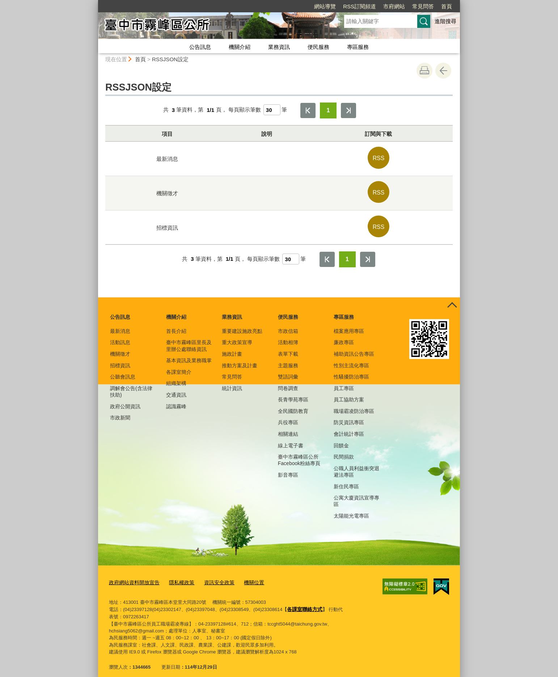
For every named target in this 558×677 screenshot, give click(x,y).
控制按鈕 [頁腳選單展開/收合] (452, 300)
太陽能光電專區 (351, 510)
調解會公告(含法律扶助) (131, 385)
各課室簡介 (178, 366)
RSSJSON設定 (170, 59)
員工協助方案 (349, 394)
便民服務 (318, 47)
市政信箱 (288, 325)
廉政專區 (344, 336)
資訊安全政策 (213, 576)
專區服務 (358, 47)
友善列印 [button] (424, 71)
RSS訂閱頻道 (359, 6)
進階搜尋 (445, 21)
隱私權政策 (177, 576)
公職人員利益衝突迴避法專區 (356, 465)
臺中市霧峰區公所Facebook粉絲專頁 (299, 454)
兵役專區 (288, 416)
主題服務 (288, 359)
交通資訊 (176, 389)
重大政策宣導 (237, 336)
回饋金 (341, 439)
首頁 (446, 6)
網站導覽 (325, 6)
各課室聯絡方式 (303, 602)
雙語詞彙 (288, 371)
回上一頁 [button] (443, 71)
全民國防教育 (293, 405)
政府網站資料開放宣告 (132, 576)
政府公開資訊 (125, 400)
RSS (378, 157)
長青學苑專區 (293, 394)
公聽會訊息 (122, 371)
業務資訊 (279, 47)
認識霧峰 (176, 400)
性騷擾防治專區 (351, 371)
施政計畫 (232, 348)
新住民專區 (346, 480)
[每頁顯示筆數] (271, 109)
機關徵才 (120, 348)
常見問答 (423, 6)
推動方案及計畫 (239, 359)
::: (95, 3)
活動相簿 (288, 336)
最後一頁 (348, 110)
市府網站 (394, 6)
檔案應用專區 (349, 325)
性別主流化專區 (351, 359)
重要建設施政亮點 (242, 325)
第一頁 (308, 110)
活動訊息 (120, 336)
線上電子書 (290, 439)
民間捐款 (344, 451)
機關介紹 (239, 47)
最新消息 (120, 325)
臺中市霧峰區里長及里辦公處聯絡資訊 (189, 340)
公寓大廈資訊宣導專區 (356, 495)
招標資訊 (120, 359)
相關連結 (288, 428)
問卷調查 (288, 382)
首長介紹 (176, 325)
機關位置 (245, 576)
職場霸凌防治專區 (354, 405)
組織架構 (176, 377)
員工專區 (344, 382)
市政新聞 (120, 412)
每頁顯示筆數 (244, 110)
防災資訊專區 (349, 416)
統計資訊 (232, 382)
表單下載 (288, 348)
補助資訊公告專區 (354, 348)
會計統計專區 (349, 428)
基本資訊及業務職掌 (189, 355)
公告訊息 (200, 47)
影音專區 (288, 469)
